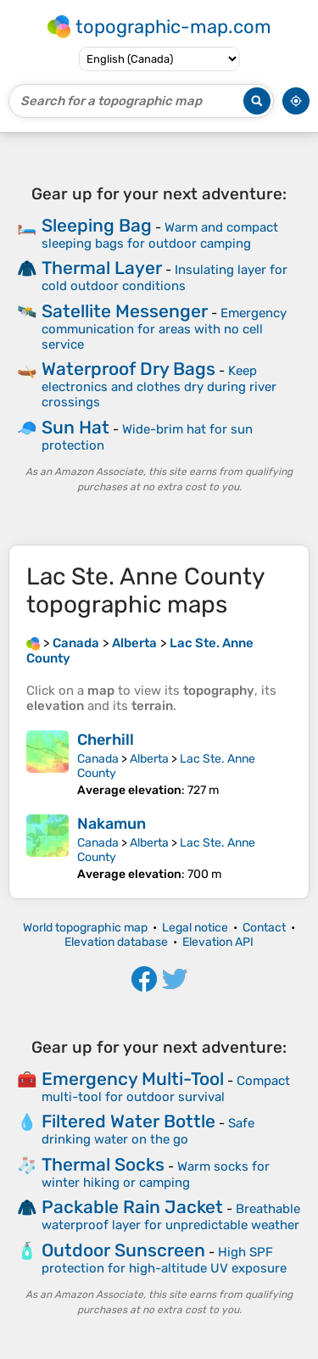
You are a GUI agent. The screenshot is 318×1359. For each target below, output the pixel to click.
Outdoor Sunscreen (123, 1250)
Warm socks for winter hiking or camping (156, 1174)
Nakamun (111, 823)
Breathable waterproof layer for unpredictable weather (171, 1217)
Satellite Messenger (125, 311)
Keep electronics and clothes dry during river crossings (159, 386)
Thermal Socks (103, 1164)
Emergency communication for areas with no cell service (164, 328)
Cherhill (105, 739)
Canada (98, 759)
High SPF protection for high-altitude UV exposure (164, 1260)
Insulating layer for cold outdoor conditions (164, 278)
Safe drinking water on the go (148, 1131)
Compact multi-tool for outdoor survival (166, 1089)
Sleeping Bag (97, 225)
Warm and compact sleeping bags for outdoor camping (160, 235)
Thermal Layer (102, 267)
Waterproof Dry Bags (128, 368)
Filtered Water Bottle (128, 1121)
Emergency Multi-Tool (133, 1078)
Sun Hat (75, 427)
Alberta (149, 759)
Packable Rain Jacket (132, 1206)
